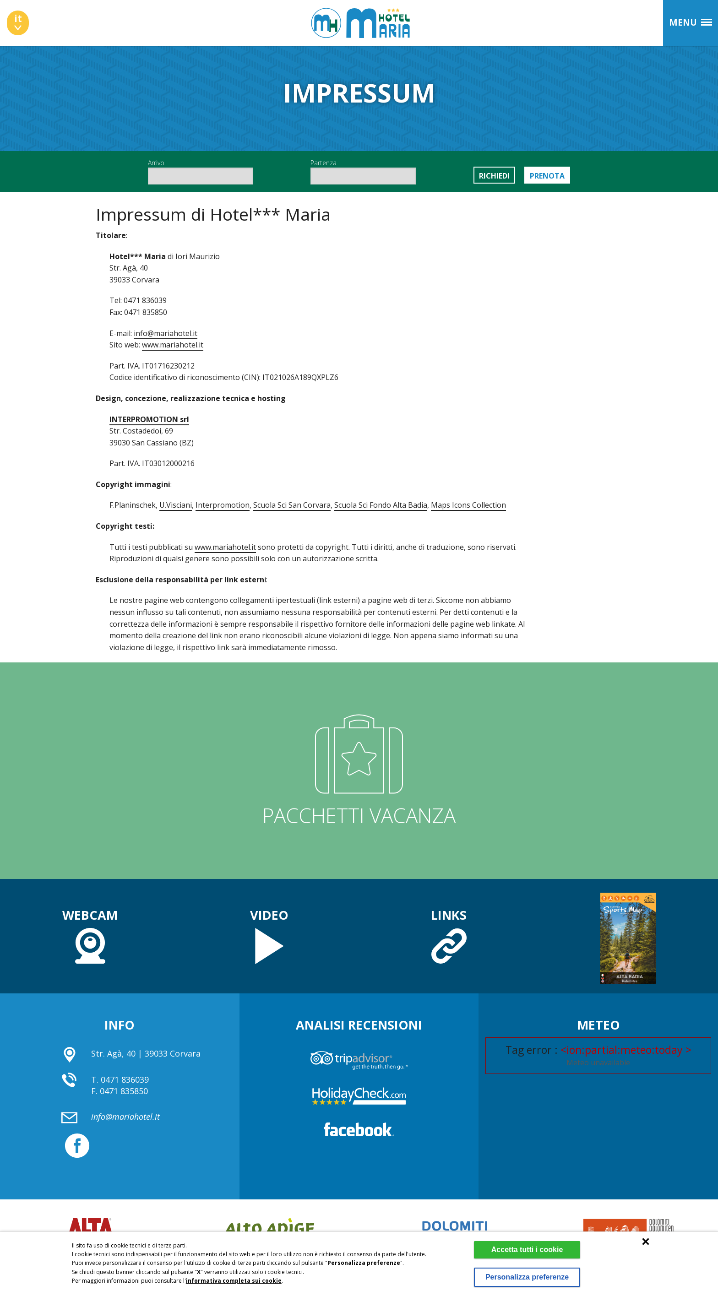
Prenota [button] (547, 176)
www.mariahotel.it (172, 345)
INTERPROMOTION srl (149, 419)
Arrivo (200, 171)
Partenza (363, 171)
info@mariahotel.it (165, 333)
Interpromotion (223, 505)
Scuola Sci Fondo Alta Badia (380, 505)
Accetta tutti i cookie (525, 1241)
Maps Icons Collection (468, 505)
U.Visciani (175, 505)
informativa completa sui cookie (234, 1272)
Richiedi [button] (494, 176)
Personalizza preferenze (525, 1273)
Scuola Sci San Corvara (292, 505)
